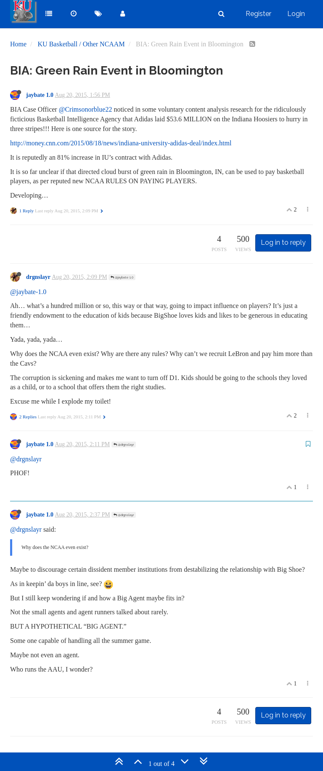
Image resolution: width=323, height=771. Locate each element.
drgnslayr (38, 277)
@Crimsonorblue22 (85, 109)
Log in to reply (283, 242)
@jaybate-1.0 (28, 291)
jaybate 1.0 (39, 95)
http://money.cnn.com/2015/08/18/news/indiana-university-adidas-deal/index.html (120, 143)
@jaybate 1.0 (122, 277)
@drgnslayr (124, 444)
